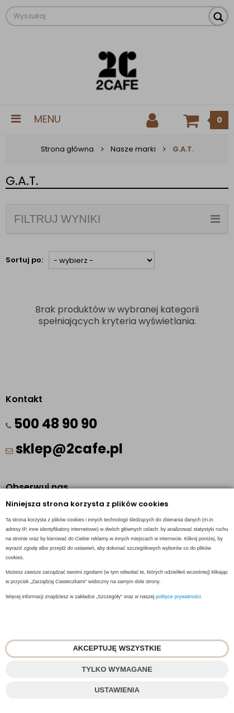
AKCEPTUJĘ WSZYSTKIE (117, 648)
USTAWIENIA (117, 690)
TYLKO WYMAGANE (117, 669)
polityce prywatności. (179, 596)
